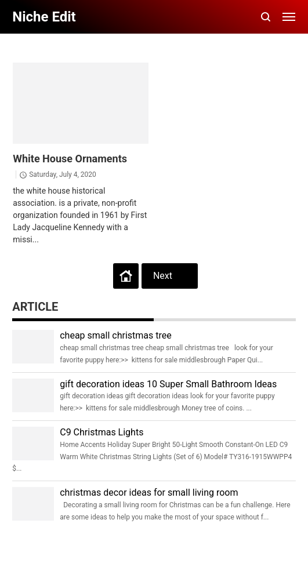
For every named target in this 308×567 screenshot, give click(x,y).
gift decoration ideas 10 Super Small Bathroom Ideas (168, 384)
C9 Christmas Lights (101, 432)
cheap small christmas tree (116, 335)
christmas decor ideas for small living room (149, 492)
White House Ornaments (70, 158)
